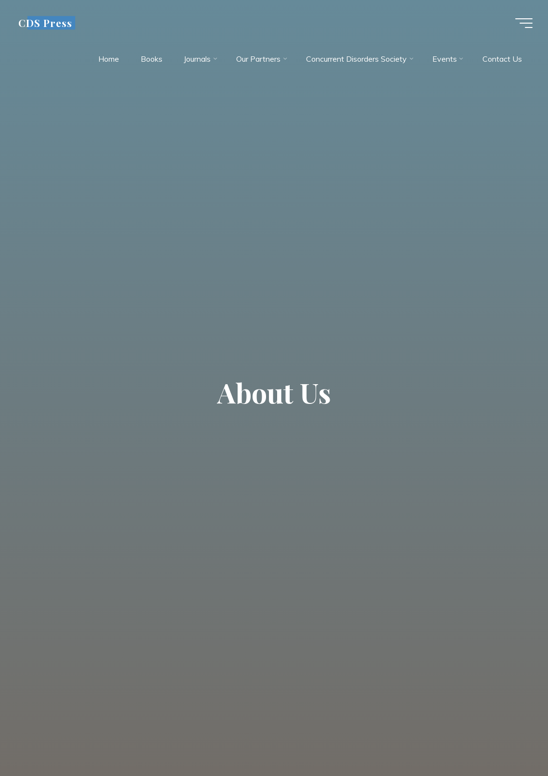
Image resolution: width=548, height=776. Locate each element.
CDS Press (45, 22)
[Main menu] (524, 23)
